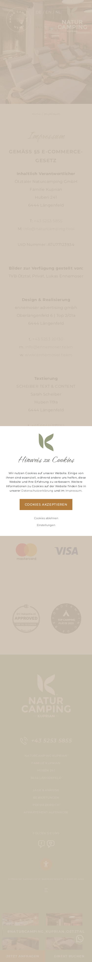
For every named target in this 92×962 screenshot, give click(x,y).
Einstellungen (46, 525)
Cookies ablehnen (46, 518)
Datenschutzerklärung (37, 490)
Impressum (74, 490)
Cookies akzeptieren (46, 504)
